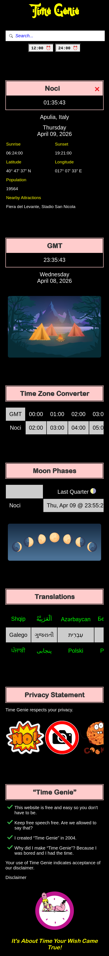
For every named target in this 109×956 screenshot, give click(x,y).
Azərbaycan (76, 619)
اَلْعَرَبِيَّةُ (44, 619)
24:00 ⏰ (68, 48)
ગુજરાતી (44, 635)
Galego (18, 635)
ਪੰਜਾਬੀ (18, 650)
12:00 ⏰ (41, 48)
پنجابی (44, 651)
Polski (75, 651)
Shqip (18, 619)
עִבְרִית (75, 635)
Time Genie (54, 11)
